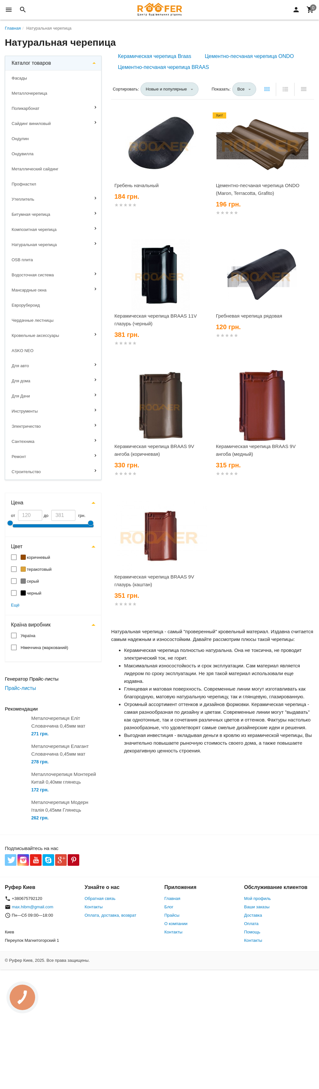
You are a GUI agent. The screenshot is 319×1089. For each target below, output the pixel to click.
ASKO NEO (23, 350)
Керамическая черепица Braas (154, 56)
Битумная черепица (31, 214)
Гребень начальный (136, 185)
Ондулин (20, 138)
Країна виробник (31, 624)
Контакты (94, 906)
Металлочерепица (29, 93)
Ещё (15, 605)
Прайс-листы (20, 688)
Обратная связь (100, 898)
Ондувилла (23, 153)
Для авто (20, 365)
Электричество (26, 426)
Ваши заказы (257, 906)
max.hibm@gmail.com (32, 906)
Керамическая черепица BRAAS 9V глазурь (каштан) (154, 580)
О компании (176, 923)
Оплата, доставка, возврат (110, 915)
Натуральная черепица (34, 244)
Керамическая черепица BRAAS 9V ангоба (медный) (255, 450)
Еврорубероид (26, 305)
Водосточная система (33, 274)
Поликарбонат (25, 108)
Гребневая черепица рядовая (249, 316)
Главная (172, 898)
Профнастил (24, 184)
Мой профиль (257, 898)
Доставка (253, 915)
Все (241, 89)
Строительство (26, 471)
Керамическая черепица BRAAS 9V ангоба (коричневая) (154, 450)
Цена (17, 502)
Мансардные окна (29, 290)
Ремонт (19, 456)
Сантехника (23, 441)
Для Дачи (21, 396)
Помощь (252, 932)
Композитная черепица (34, 229)
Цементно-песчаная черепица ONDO (249, 56)
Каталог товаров (31, 63)
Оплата (251, 923)
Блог (168, 906)
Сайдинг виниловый (31, 123)
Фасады (19, 78)
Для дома (21, 380)
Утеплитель (23, 199)
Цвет (17, 546)
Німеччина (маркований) (44, 647)
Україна (28, 635)
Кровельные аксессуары (35, 335)
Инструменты (25, 411)
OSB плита (22, 259)
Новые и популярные (166, 89)
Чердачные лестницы (32, 320)
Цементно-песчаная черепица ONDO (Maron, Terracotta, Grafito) (257, 189)
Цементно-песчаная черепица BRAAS (163, 67)
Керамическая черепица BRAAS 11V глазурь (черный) (155, 319)
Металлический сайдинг (35, 169)
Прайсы (171, 915)
